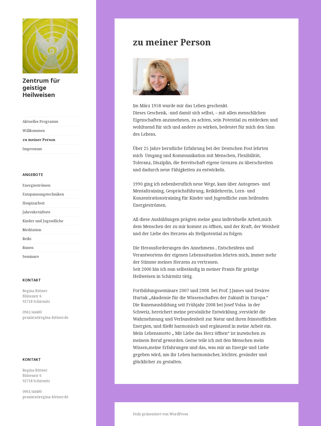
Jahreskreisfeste (36, 212)
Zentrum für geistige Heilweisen (41, 87)
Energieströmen (36, 185)
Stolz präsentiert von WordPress (160, 414)
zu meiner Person (39, 139)
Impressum (32, 148)
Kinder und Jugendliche (43, 220)
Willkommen (34, 130)
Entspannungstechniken (43, 194)
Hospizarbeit (34, 203)
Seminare (31, 256)
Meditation (32, 229)
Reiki (27, 238)
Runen (28, 247)
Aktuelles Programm (40, 121)
